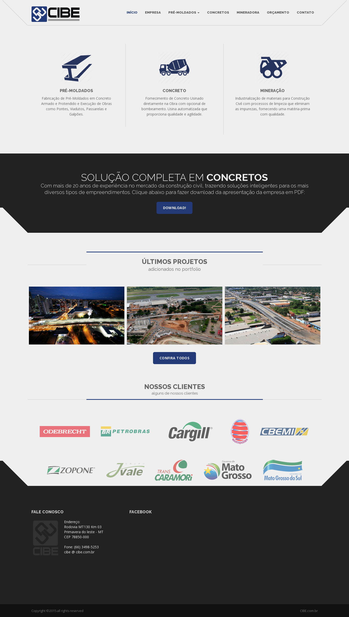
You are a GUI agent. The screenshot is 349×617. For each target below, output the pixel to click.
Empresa (153, 12)
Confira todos (174, 358)
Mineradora (248, 12)
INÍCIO (132, 12)
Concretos (218, 12)
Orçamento (278, 12)
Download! (174, 207)
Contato (305, 12)
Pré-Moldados (184, 12)
